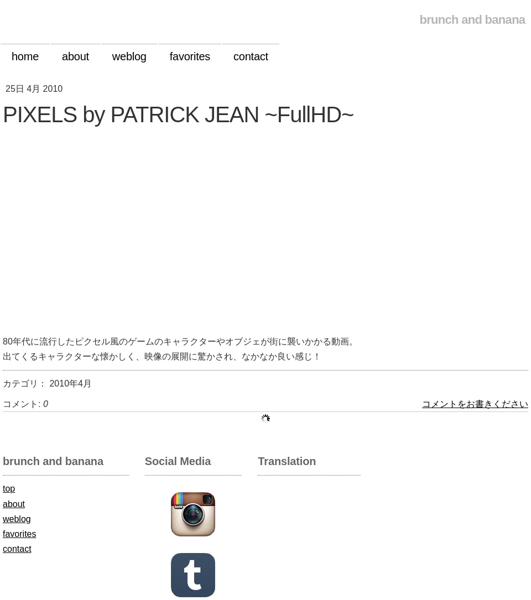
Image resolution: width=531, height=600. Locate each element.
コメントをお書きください (475, 404)
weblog (17, 519)
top (9, 488)
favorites (19, 534)
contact (17, 549)
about (14, 504)
